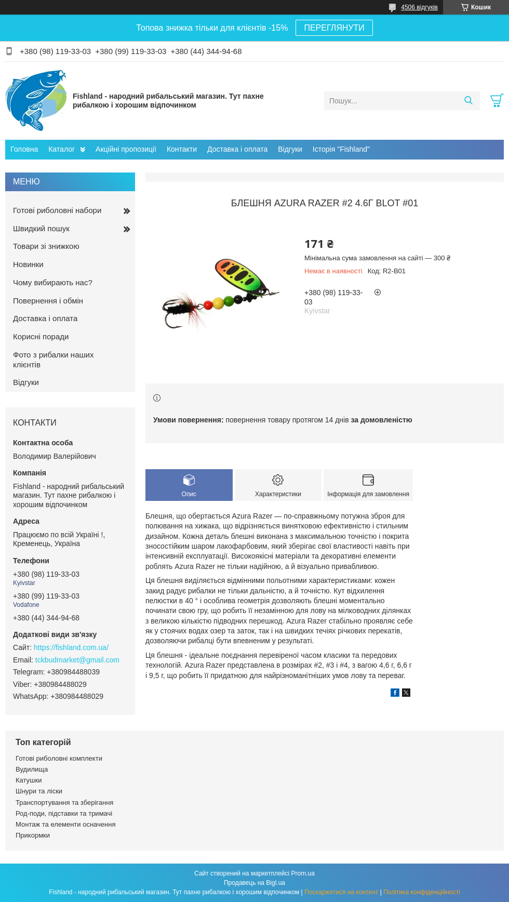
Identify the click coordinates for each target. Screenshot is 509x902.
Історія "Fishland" (341, 149)
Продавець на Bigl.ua (254, 882)
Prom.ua (303, 873)
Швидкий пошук (41, 228)
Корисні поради (41, 336)
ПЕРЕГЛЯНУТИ (334, 27)
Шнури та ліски (39, 791)
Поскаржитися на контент (341, 892)
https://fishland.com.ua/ (71, 647)
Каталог (61, 149)
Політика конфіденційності (421, 892)
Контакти (182, 149)
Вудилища (32, 769)
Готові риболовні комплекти (59, 758)
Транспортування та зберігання (64, 802)
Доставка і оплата (237, 149)
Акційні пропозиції (126, 149)
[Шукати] (468, 100)
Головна (24, 149)
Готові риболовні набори (57, 210)
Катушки (29, 780)
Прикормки (33, 835)
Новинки (28, 264)
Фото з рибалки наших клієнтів (53, 359)
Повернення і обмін (48, 300)
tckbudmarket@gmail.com (77, 660)
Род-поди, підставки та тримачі (64, 813)
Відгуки (290, 149)
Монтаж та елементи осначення (65, 824)
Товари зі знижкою (46, 246)
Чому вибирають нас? (52, 282)
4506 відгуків (419, 7)
